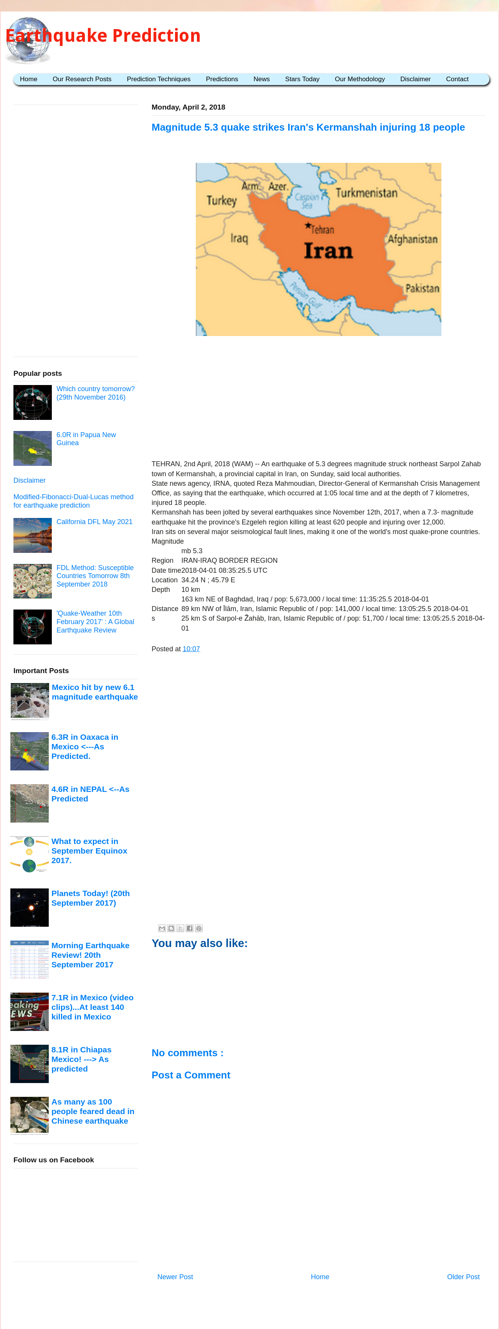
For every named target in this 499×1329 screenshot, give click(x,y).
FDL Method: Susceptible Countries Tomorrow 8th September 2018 (95, 576)
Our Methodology (360, 79)
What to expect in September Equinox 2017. (89, 851)
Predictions (222, 79)
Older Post (463, 1277)
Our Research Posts (82, 79)
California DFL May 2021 (94, 522)
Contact (457, 79)
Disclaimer (415, 79)
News (262, 79)
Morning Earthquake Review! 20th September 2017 (90, 955)
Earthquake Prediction (103, 35)
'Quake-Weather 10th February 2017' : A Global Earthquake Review (95, 622)
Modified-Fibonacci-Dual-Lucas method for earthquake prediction (73, 501)
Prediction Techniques (158, 79)
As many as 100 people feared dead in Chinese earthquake (92, 1111)
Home (28, 79)
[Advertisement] (318, 399)
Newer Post (175, 1277)
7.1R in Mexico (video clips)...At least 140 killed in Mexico (92, 1007)
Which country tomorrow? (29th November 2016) (95, 393)
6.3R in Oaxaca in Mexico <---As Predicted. (84, 747)
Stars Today (302, 79)
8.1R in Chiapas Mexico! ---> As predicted (81, 1059)
